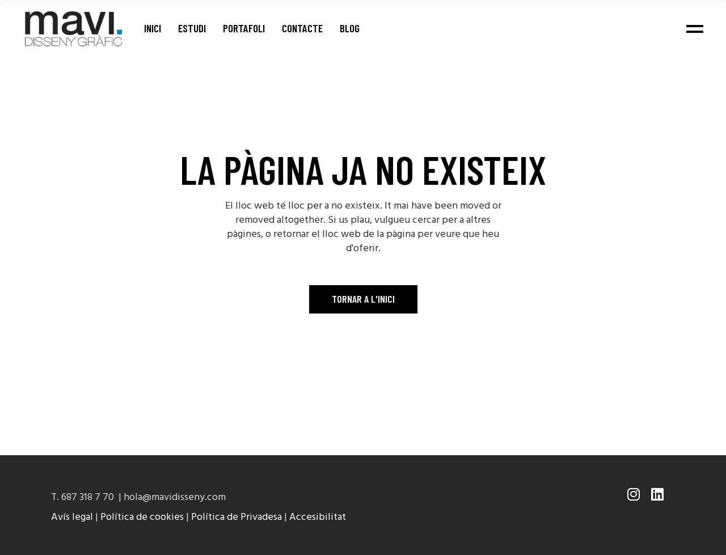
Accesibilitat (317, 517)
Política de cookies (142, 517)
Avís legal (72, 517)
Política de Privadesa (236, 517)
